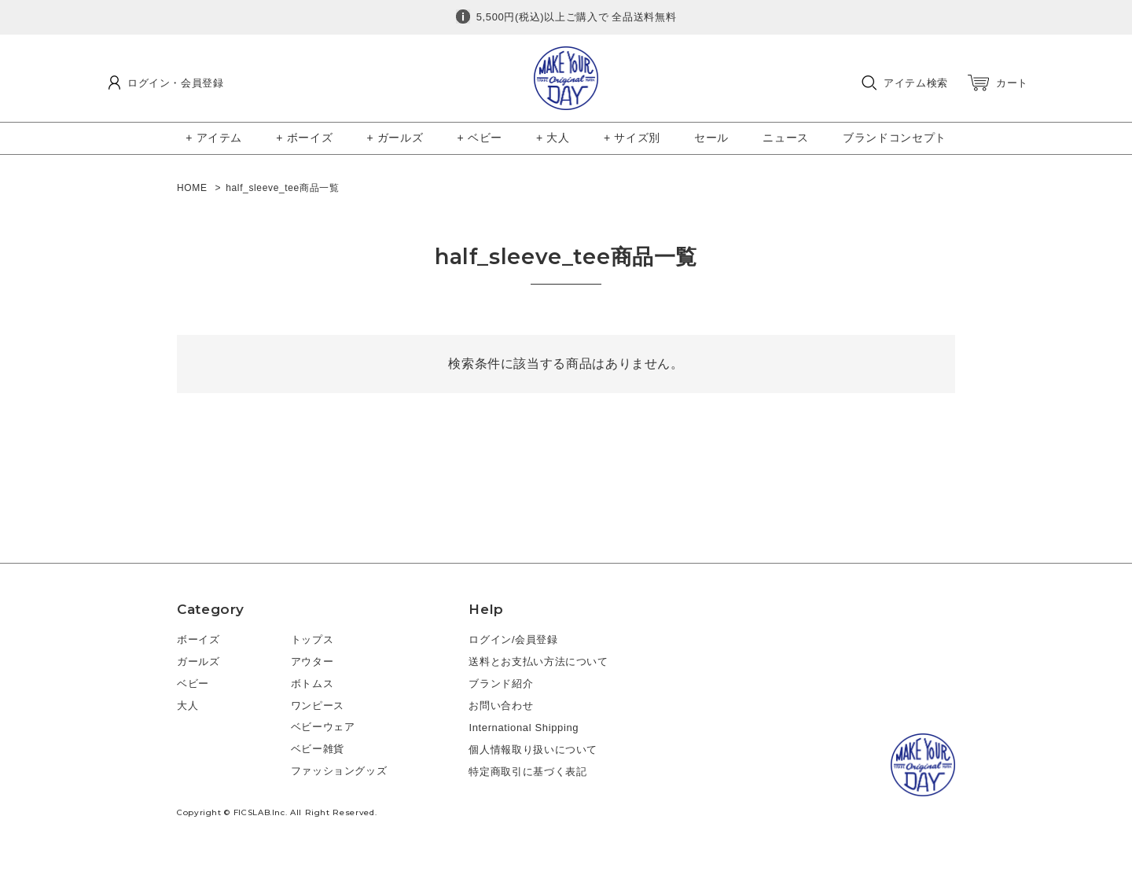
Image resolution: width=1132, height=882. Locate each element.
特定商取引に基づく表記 (527, 771)
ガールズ (198, 661)
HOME (192, 187)
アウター (312, 661)
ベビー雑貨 (317, 749)
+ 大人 (553, 137)
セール (711, 137)
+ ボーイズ (304, 137)
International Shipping (524, 727)
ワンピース (317, 705)
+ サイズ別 (632, 137)
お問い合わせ (501, 705)
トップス (312, 639)
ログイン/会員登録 (513, 639)
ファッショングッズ (339, 771)
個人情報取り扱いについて (533, 749)
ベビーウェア (323, 727)
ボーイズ (198, 639)
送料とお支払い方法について (538, 661)
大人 (187, 705)
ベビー (193, 683)
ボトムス (312, 683)
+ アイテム (214, 137)
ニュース (786, 137)
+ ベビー (480, 137)
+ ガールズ (394, 137)
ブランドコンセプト (894, 137)
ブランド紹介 (501, 683)
